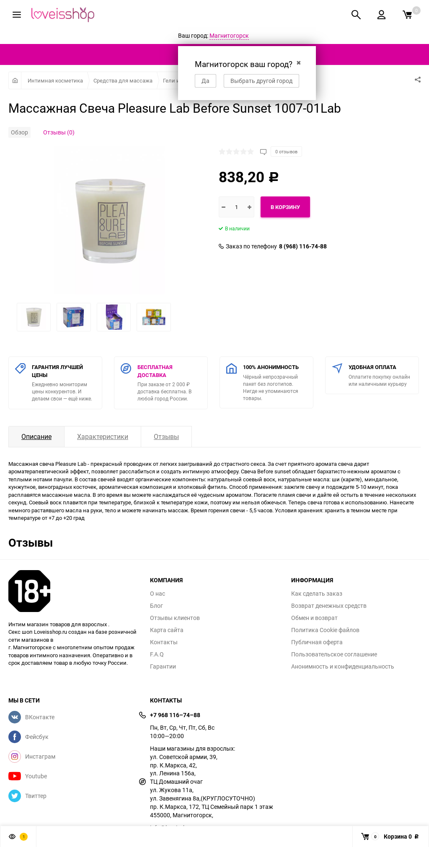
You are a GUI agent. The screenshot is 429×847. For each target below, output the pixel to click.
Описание (36, 436)
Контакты (164, 642)
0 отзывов (286, 151)
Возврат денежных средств (329, 606)
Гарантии (163, 666)
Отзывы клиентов (175, 618)
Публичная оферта (317, 642)
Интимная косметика (55, 80)
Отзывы (166, 436)
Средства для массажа (122, 80)
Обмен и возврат (314, 618)
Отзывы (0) (59, 132)
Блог (156, 606)
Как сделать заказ (316, 594)
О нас (157, 594)
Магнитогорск (229, 35)
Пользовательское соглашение (334, 654)
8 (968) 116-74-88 (303, 246)
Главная (15, 80)
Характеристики (102, 436)
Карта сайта (166, 630)
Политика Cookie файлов (325, 630)
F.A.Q (157, 654)
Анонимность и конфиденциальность (342, 666)
